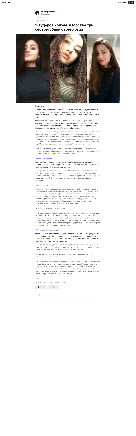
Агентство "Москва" (44, 158)
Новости (38, 18)
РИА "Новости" (42, 185)
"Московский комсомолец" (47, 230)
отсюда (42, 106)
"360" (38, 278)
